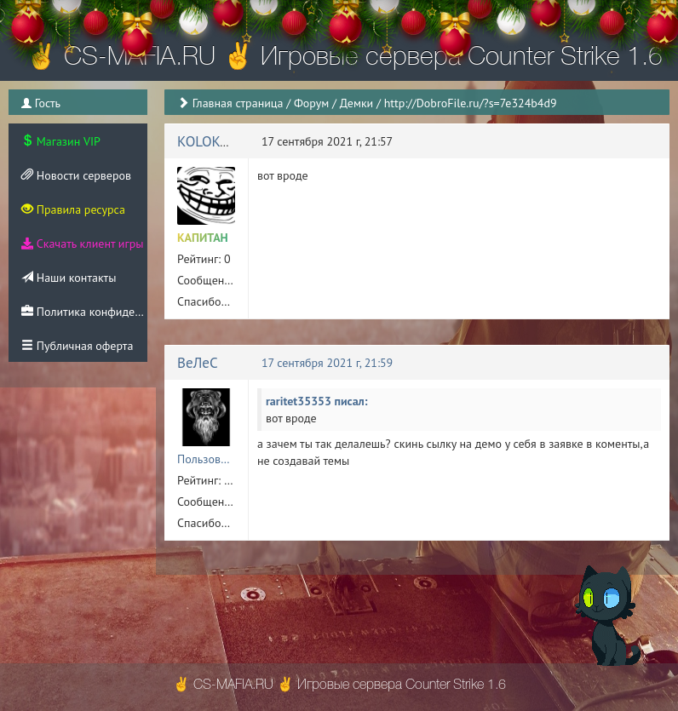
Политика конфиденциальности (84, 311)
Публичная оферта (77, 345)
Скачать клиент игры (82, 243)
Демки (357, 103)
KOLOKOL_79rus (227, 141)
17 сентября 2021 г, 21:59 (327, 362)
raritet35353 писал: (317, 401)
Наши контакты (68, 277)
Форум (311, 103)
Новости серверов (76, 175)
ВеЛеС (197, 362)
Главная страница (238, 103)
